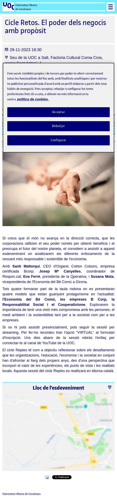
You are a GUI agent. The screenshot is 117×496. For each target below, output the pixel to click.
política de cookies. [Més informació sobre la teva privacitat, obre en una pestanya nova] (33, 99)
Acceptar (58, 112)
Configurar (58, 140)
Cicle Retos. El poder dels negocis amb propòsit (55, 26)
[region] (58, 107)
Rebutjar (58, 126)
